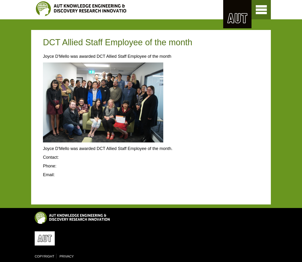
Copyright (44, 256)
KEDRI (81, 8)
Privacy (66, 256)
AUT (237, 14)
